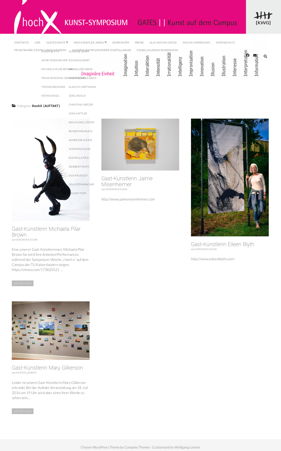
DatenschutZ (225, 42)
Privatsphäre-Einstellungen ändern (40, 50)
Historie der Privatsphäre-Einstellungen (101, 50)
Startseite (21, 42)
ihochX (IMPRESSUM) (196, 42)
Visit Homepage (140, 17)
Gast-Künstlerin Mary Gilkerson (47, 364)
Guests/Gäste (55, 42)
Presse (139, 42)
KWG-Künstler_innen (89, 42)
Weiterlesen (25, 279)
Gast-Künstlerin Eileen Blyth (222, 240)
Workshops (120, 42)
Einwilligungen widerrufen (157, 50)
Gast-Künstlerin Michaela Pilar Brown (46, 228)
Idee (37, 42)
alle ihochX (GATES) (163, 42)
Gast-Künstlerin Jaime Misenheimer (127, 177)
